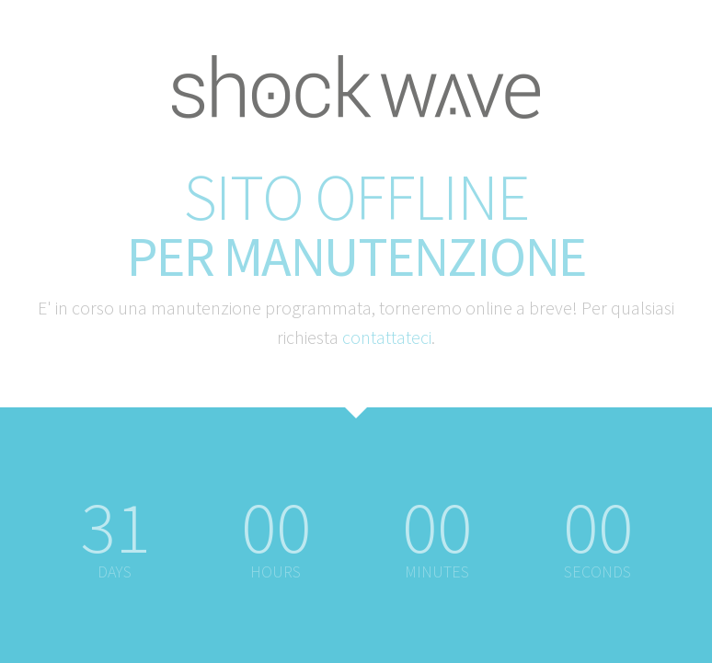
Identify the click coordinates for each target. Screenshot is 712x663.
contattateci (386, 337)
